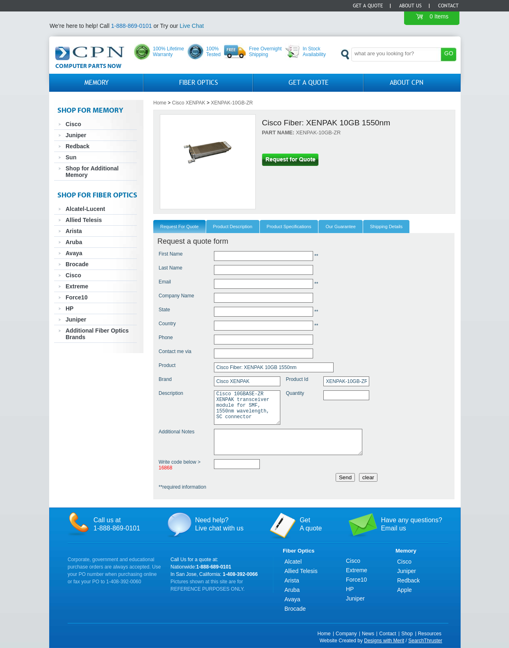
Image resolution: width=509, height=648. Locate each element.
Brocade (77, 264)
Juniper (76, 135)
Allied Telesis (84, 220)
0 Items (438, 16)
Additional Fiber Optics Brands (97, 333)
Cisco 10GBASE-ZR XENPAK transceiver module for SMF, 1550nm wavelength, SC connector (247, 407)
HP (69, 308)
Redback (77, 146)
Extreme (77, 286)
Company (346, 634)
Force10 (77, 297)
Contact (448, 6)
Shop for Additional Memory (92, 171)
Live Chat (192, 26)
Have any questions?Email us (411, 524)
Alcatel (293, 561)
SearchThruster (425, 640)
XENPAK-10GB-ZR (232, 103)
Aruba (74, 242)
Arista (74, 231)
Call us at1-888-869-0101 (116, 524)
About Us (410, 6)
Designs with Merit (384, 640)
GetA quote (311, 524)
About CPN (406, 82)
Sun (71, 157)
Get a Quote (368, 6)
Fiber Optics (198, 82)
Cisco (73, 124)
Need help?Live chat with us (219, 524)
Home (159, 103)
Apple (404, 590)
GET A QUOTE (309, 82)
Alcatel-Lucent (85, 209)
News (368, 634)
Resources (429, 634)
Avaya (74, 253)
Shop (407, 634)
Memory (96, 82)
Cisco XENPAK (188, 103)
